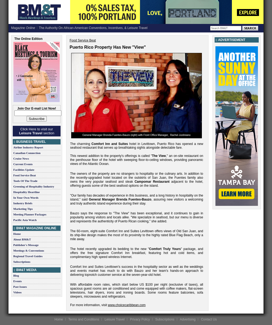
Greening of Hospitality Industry (33, 186)
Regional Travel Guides (27, 256)
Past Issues (20, 286)
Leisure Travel (115, 319)
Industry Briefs (22, 203)
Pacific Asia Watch (25, 220)
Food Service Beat (24, 175)
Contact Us (209, 319)
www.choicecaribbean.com (127, 305)
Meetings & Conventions (28, 250)
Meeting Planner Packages (29, 214)
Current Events (23, 164)
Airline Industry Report (28, 147)
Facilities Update (23, 169)
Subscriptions (21, 261)
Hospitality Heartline (26, 192)
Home (17, 233)
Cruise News (21, 158)
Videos (17, 292)
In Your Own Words (26, 197)
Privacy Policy (140, 319)
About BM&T (22, 239)
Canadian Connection (26, 153)
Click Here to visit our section (36, 131)
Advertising (188, 319)
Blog (16, 275)
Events (17, 281)
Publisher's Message (26, 245)
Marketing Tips (23, 208)
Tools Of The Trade (25, 180)
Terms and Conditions (83, 319)
